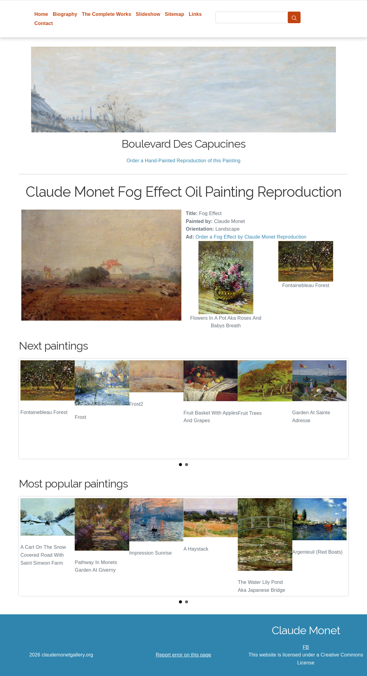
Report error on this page (183, 654)
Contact (43, 23)
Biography (65, 14)
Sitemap (174, 14)
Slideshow (148, 14)
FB (306, 647)
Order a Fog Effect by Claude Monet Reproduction (250, 236)
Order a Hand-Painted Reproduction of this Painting (183, 160)
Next (339, 408)
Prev (28, 408)
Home (41, 14)
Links (195, 14)
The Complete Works (106, 14)
